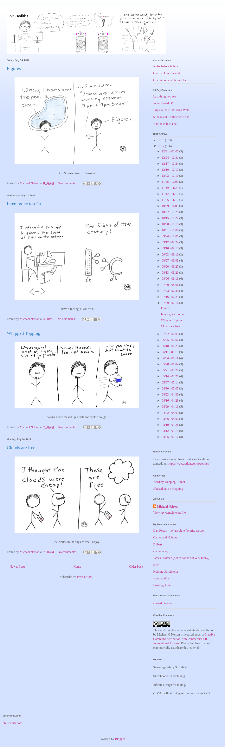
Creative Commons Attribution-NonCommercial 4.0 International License (184, 639)
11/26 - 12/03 (170, 181)
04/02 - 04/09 (170, 412)
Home (77, 566)
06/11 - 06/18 (170, 352)
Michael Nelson (167, 506)
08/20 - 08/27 (170, 266)
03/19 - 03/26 (170, 424)
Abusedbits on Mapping (168, 488)
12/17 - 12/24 (170, 163)
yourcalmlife (161, 578)
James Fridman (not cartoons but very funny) (181, 558)
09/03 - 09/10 (170, 254)
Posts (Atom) (85, 576)
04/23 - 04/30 (170, 394)
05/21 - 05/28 (170, 370)
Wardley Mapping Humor (169, 482)
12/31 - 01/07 (170, 151)
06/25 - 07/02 (170, 340)
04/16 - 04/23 (170, 400)
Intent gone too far (24, 203)
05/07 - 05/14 (170, 382)
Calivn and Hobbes (165, 537)
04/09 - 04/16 (170, 406)
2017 (161, 146)
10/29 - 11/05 (170, 206)
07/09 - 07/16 (170, 302)
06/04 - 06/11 (170, 358)
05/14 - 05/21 (170, 376)
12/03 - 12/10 (170, 175)
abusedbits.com (162, 603)
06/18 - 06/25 (170, 346)
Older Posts (136, 566)
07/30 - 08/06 (170, 284)
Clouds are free (21, 447)
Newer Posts (17, 566)
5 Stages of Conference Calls (171, 117)
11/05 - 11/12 (170, 200)
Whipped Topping (23, 333)
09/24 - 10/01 (170, 236)
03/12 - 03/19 (170, 430)
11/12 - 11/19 (170, 194)
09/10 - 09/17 (170, 248)
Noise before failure (165, 66)
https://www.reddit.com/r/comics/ (189, 463)
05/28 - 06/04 (170, 364)
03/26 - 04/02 (170, 418)
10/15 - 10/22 (170, 218)
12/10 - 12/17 (170, 169)
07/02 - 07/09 (170, 334)
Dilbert (157, 544)
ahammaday (160, 551)
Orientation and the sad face (170, 80)
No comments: (67, 183)
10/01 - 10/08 (170, 230)
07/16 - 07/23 (170, 296)
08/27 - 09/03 (170, 260)
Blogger (120, 739)
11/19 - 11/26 (170, 188)
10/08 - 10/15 (170, 224)
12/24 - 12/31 (170, 157)
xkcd (156, 564)
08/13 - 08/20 (170, 272)
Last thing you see (164, 96)
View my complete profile (169, 512)
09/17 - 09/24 (170, 242)
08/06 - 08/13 (170, 278)
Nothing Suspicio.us (165, 571)
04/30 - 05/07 (170, 388)
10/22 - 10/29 (170, 212)
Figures (14, 68)
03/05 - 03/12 (170, 436)
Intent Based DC (163, 103)
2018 (161, 140)
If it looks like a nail (165, 123)
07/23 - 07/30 (170, 290)
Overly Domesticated (166, 73)
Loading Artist (162, 585)
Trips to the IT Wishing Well (171, 110)
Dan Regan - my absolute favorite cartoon (179, 530)
